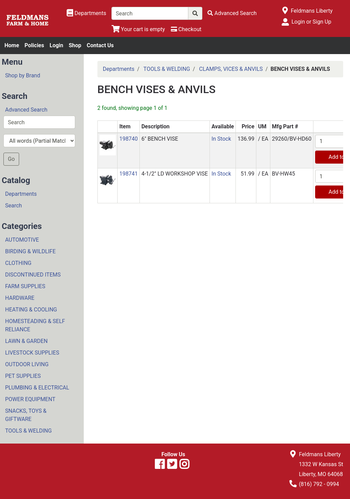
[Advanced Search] (232, 13)
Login (56, 45)
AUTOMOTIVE (22, 239)
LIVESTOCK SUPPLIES (32, 352)
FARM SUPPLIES (25, 286)
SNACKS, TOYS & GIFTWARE (25, 415)
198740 (128, 139)
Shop (75, 45)
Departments (21, 194)
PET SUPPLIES (23, 376)
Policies (34, 45)
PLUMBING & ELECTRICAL (37, 387)
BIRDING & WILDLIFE (30, 251)
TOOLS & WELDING (28, 430)
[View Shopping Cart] (138, 29)
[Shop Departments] (86, 13)
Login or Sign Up (311, 21)
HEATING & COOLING (31, 309)
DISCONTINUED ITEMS (32, 274)
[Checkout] (186, 29)
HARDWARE (20, 298)
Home (11, 45)
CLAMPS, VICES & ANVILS (231, 69)
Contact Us (100, 45)
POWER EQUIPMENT (30, 399)
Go (11, 159)
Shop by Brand (22, 75)
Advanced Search (26, 109)
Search (13, 205)
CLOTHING (18, 263)
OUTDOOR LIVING (27, 364)
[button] (107, 144)
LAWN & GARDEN (26, 341)
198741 (128, 173)
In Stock (221, 139)
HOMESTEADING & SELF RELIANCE (35, 325)
